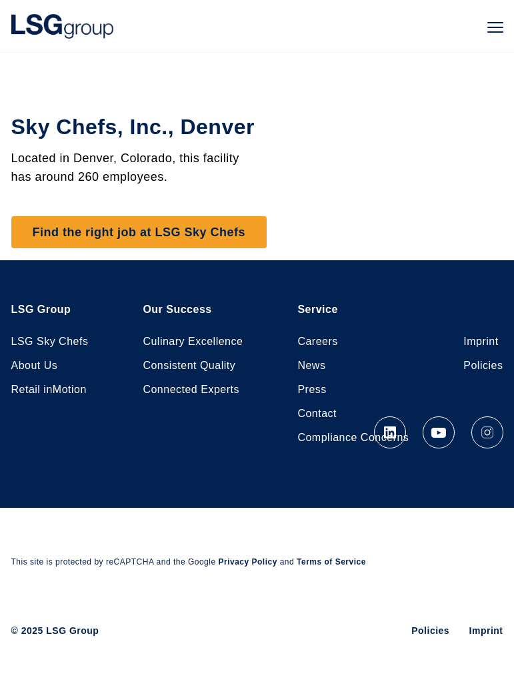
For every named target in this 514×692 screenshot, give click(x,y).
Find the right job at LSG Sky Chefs (139, 232)
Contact (317, 413)
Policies (483, 365)
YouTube (439, 432)
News (311, 365)
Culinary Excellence (193, 341)
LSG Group (62, 26)
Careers (317, 341)
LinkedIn (390, 432)
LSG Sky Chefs (50, 341)
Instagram (487, 432)
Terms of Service (331, 562)
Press (311, 389)
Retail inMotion (49, 389)
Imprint (480, 341)
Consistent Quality (189, 365)
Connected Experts (191, 389)
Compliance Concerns (353, 437)
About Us (34, 365)
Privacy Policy (247, 562)
